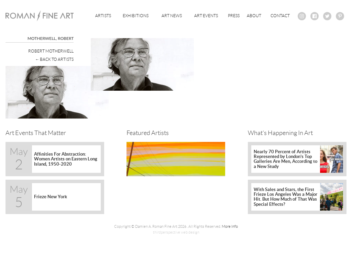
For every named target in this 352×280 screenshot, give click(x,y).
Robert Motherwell (51, 51)
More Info (230, 226)
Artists (103, 15)
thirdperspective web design (176, 232)
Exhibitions (135, 15)
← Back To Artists (54, 59)
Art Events (206, 15)
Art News (172, 15)
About (254, 15)
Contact (280, 15)
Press (234, 15)
